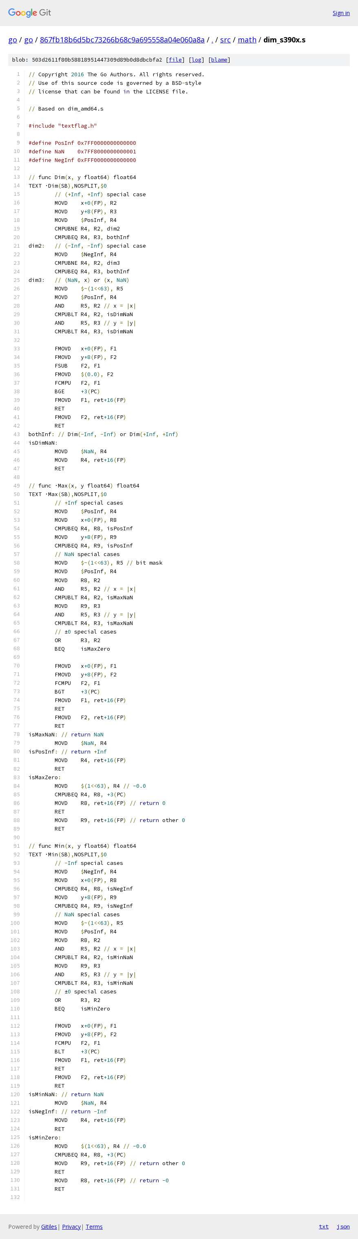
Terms (94, 1226)
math (247, 39)
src (225, 39)
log (196, 59)
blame (219, 59)
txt (324, 1226)
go (12, 39)
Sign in (341, 13)
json (343, 1226)
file (175, 59)
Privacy (71, 1226)
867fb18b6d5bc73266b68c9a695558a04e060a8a (122, 39)
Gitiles (49, 1226)
